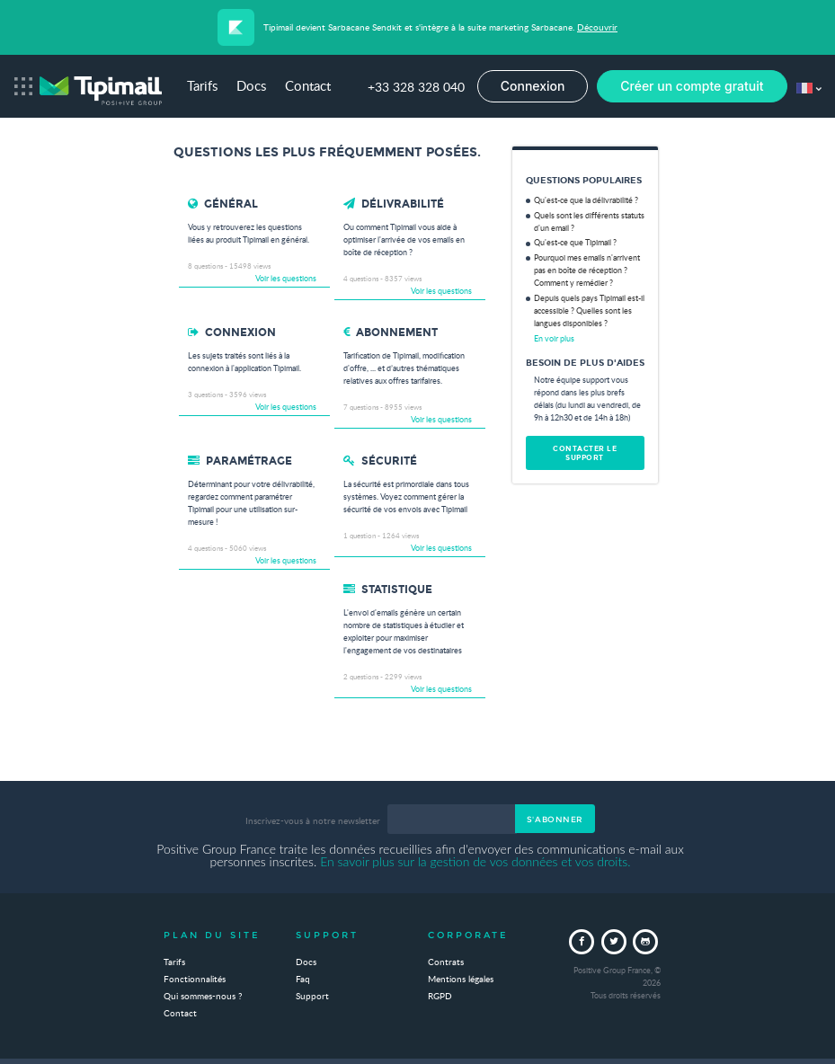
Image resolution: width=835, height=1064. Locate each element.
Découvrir (597, 27)
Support (312, 996)
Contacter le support (585, 453)
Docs (251, 87)
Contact (308, 87)
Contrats (446, 962)
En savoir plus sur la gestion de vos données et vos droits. (475, 861)
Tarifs (202, 87)
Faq (303, 979)
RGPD (440, 996)
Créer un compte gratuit (691, 85)
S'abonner (555, 819)
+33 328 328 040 (416, 88)
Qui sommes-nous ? (203, 996)
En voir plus (554, 339)
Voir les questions (285, 279)
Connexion (533, 85)
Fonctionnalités (195, 979)
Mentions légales (460, 979)
